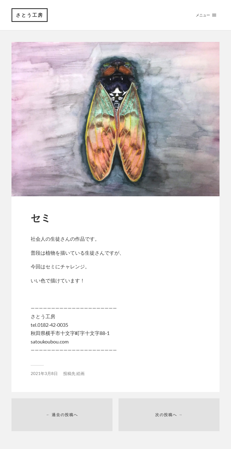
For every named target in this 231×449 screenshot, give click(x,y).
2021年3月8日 (44, 373)
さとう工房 (29, 15)
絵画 (80, 373)
